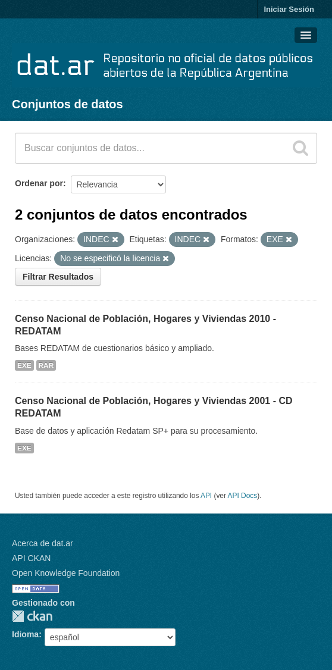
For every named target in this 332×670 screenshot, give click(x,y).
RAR (46, 365)
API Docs (243, 495)
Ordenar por (39, 183)
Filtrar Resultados (58, 276)
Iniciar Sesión (289, 9)
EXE (24, 365)
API (206, 495)
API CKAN (31, 558)
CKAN (32, 616)
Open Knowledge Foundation (66, 573)
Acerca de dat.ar (42, 543)
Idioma (25, 634)
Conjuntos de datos (67, 104)
